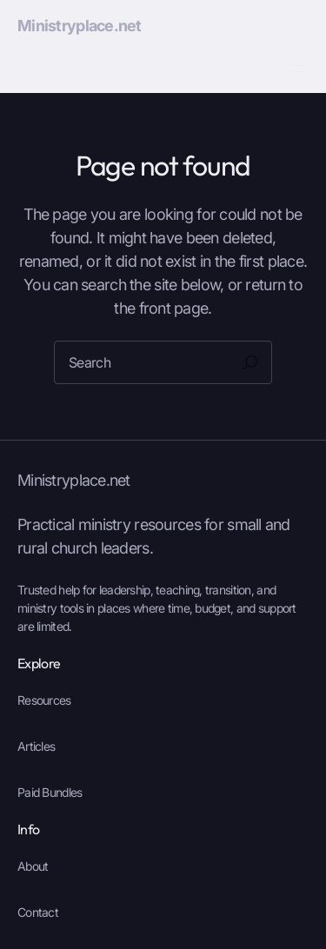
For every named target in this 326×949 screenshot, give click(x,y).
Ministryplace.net (79, 26)
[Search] (250, 362)
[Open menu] (298, 68)
